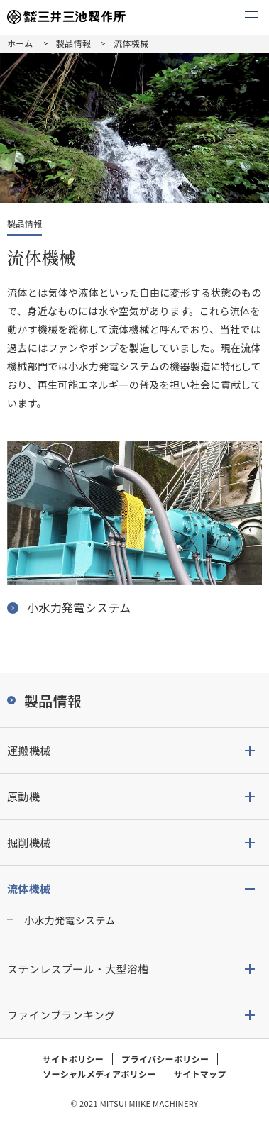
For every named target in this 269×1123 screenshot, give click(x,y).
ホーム (20, 43)
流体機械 (28, 888)
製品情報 (73, 43)
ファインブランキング (61, 1014)
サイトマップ (200, 1074)
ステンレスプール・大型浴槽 (78, 968)
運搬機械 (28, 750)
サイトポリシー (73, 1059)
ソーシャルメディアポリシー (99, 1074)
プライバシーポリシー (165, 1059)
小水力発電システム (70, 920)
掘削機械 (28, 842)
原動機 (23, 796)
